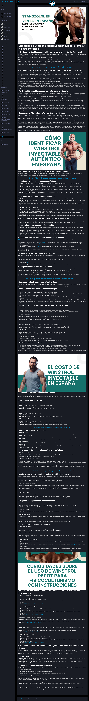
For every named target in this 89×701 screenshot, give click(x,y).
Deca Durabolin (6, 74)
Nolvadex (37, 261)
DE (83, 1)
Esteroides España (6, 47)
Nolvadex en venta (6, 111)
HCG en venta (5, 105)
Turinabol (4, 83)
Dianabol (4, 59)
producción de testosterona (58, 261)
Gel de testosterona (4, 86)
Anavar (4, 65)
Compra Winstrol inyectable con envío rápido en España (52, 67)
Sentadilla (4, 24)
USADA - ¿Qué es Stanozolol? (31, 632)
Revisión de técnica (6, 17)
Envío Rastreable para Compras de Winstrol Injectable (52, 471)
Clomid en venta (6, 114)
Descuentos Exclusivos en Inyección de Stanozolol (52, 427)
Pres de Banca (5, 27)
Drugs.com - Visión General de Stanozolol (33, 614)
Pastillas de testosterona (5, 91)
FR (81, 1)
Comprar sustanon (7, 53)
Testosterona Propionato (42, 243)
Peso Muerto (5, 30)
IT (79, 1)
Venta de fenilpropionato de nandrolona (5, 119)
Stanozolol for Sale (7, 137)
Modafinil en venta (6, 108)
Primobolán (5, 77)
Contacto (4, 144)
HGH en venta (5, 102)
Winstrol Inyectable (22, 239)
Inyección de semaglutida (5, 98)
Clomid (42, 261)
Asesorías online (6, 14)
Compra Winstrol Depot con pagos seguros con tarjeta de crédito (52, 178)
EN (74, 1)
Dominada (5, 33)
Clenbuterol (5, 95)
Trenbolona (5, 50)
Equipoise (4, 71)
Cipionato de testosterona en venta (6, 128)
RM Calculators (23, 698)
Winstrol (4, 56)
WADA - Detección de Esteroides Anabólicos (34, 642)
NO (87, 1)
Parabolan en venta (5, 124)
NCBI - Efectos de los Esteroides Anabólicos (34, 604)
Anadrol (4, 62)
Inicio (3, 6)
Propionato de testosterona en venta (6, 133)
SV (84, 1)
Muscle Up (5, 39)
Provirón (4, 80)
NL (77, 1)
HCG (28, 262)
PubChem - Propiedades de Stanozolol (33, 622)
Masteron (4, 68)
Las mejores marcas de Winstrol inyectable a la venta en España (52, 279)
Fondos (4, 36)
